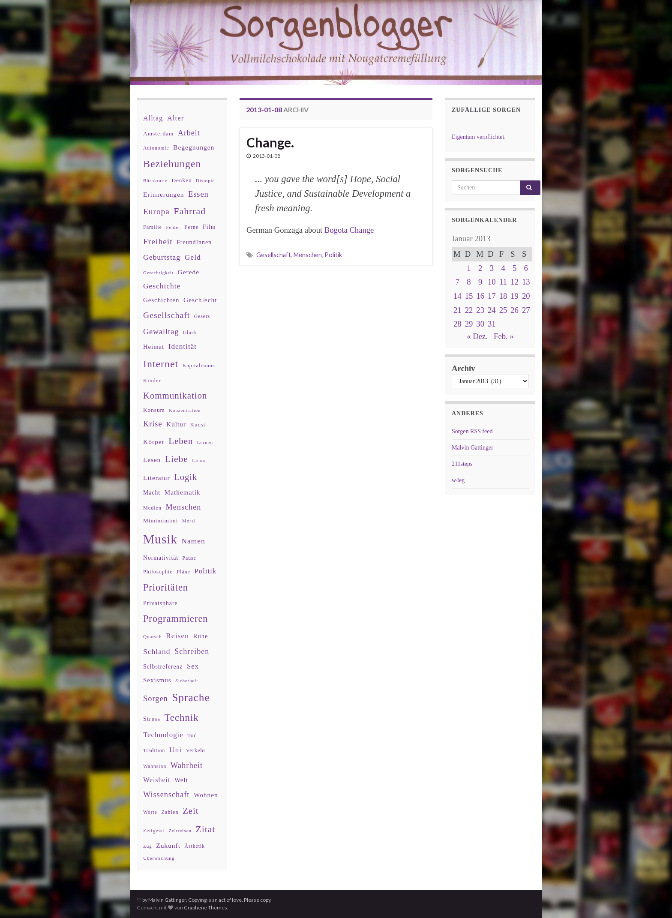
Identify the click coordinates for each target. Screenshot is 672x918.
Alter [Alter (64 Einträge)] (175, 118)
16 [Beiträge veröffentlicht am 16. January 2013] (480, 295)
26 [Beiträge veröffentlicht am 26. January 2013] (514, 310)
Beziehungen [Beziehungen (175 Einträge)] (172, 163)
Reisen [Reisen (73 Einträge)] (177, 635)
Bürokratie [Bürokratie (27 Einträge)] (155, 180)
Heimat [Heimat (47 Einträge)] (153, 346)
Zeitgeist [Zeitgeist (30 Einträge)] (154, 831)
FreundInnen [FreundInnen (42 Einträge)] (194, 242)
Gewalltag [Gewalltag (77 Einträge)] (161, 331)
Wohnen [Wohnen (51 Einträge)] (206, 794)
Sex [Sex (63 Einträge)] (193, 666)
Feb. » (504, 336)
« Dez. (477, 336)
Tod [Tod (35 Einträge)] (192, 735)
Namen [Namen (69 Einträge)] (193, 541)
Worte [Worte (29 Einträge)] (150, 812)
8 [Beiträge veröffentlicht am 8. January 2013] (469, 281)
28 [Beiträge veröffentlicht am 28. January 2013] (457, 323)
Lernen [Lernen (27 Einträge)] (205, 442)
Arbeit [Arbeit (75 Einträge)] (189, 133)
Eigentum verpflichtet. (479, 137)
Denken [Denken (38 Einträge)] (181, 180)
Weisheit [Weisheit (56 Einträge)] (156, 779)
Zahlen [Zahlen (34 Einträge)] (170, 812)
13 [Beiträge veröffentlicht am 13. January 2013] (526, 281)
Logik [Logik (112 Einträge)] (185, 477)
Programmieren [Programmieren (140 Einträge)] (175, 618)
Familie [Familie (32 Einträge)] (152, 227)
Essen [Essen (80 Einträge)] (198, 194)
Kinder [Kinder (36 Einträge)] (152, 380)
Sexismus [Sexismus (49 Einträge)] (157, 680)
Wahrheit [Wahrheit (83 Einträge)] (187, 765)
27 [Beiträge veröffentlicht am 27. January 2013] (526, 310)
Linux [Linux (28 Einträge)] (199, 460)
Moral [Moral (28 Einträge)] (189, 520)
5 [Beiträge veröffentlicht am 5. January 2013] (514, 268)
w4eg (458, 480)
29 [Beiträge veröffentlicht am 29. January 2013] (469, 323)
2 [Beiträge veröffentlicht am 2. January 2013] (480, 268)
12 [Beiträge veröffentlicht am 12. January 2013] (514, 281)
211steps (462, 464)
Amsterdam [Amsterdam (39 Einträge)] (158, 133)
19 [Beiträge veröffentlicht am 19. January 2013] (514, 295)
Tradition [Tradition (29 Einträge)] (154, 750)
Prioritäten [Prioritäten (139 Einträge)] (165, 587)
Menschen (308, 254)
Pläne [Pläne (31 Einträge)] (183, 572)
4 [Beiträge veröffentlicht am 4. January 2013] (503, 268)
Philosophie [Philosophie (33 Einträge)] (158, 572)
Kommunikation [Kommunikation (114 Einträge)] (175, 395)
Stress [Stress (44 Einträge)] (151, 718)
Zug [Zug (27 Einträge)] (147, 846)
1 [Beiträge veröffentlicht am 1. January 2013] (469, 268)
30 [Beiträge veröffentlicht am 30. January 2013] (480, 323)
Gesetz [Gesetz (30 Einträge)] (202, 316)
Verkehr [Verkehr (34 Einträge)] (196, 750)
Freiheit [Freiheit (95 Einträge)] (158, 241)
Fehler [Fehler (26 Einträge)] (173, 227)
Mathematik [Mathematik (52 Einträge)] (183, 492)
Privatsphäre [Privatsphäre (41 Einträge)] (160, 603)
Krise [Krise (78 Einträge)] (152, 424)
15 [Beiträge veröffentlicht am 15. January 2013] (469, 295)
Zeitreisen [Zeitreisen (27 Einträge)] (180, 830)
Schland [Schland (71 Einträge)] (157, 651)
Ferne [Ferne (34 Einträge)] (191, 227)
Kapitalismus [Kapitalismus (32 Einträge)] (199, 366)
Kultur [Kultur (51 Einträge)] (176, 424)
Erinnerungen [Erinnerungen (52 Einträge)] (163, 194)
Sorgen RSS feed (472, 431)
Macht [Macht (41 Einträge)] (151, 492)
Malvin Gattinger (472, 447)
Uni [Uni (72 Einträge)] (175, 749)
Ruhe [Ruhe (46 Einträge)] (200, 636)
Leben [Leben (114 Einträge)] (180, 441)
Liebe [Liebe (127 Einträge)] (176, 459)
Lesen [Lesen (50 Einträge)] (152, 459)
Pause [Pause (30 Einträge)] (189, 558)
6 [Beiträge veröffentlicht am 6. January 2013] (526, 268)
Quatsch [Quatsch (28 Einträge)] (152, 636)
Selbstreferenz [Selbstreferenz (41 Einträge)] (163, 666)
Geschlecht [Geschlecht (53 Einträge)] (200, 299)
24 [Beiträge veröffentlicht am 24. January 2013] (492, 310)
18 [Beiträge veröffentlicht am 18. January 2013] (503, 295)
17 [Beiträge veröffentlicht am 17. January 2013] (492, 295)
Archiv (463, 368)
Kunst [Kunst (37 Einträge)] (198, 424)
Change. (270, 142)
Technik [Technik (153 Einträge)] (181, 717)
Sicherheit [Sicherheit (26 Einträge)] (186, 680)
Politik (333, 254)
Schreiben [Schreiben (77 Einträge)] (191, 651)
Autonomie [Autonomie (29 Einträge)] (156, 147)
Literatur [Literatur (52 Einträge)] (156, 477)
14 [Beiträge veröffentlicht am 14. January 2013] (457, 295)
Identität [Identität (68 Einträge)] (182, 346)
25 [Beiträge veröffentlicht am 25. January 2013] (503, 310)
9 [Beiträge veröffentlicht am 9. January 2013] (480, 281)
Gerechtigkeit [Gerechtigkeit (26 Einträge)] (158, 272)
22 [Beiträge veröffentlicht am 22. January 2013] (469, 310)
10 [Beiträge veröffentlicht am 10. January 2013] (492, 281)
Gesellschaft (273, 254)
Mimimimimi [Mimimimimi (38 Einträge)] (160, 520)
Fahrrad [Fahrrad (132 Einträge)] (190, 211)
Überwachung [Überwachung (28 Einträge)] (158, 858)
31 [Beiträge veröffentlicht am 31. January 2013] (492, 323)
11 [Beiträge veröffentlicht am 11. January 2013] (503, 281)
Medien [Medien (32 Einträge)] (152, 508)
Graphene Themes (205, 907)
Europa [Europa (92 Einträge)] (156, 211)
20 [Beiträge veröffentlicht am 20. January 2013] (526, 295)
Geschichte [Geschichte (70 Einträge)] (161, 286)
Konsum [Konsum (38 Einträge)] (154, 410)
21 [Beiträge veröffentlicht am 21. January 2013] (457, 310)
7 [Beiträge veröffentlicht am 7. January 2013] (457, 281)
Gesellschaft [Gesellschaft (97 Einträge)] (166, 315)
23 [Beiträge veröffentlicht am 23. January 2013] (480, 310)
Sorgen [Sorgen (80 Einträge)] (155, 698)
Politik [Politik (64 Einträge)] (205, 571)
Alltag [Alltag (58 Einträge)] (153, 118)
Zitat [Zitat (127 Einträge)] (206, 829)
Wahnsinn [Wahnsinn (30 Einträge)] (154, 766)
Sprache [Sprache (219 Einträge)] (191, 697)
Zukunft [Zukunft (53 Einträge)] (168, 845)
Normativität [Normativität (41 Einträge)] (160, 558)
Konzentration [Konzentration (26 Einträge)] (185, 410)
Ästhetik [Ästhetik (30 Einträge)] (195, 846)
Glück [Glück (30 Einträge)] (190, 333)
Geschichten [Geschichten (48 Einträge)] (161, 300)
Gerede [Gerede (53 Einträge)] (189, 272)
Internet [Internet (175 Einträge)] (160, 363)
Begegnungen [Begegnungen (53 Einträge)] (193, 147)
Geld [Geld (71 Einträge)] (193, 257)
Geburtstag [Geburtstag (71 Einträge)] (161, 257)
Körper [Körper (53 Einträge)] (154, 441)
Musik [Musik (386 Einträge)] (160, 539)
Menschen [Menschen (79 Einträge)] (183, 507)
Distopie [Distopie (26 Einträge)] (205, 180)
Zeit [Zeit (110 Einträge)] (190, 811)
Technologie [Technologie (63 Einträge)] (163, 735)
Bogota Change (349, 229)
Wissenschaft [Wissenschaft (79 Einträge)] (166, 794)
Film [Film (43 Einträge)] (209, 226)
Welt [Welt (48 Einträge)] (181, 780)
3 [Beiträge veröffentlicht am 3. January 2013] (492, 268)
